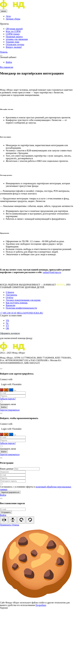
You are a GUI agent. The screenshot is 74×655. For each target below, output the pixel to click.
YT (7, 325)
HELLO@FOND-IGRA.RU (30, 313)
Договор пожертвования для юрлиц (23, 300)
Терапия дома (12, 42)
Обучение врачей (14, 28)
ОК (7, 328)
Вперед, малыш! (14, 47)
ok (6, 390)
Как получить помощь (17, 302)
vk (11, 390)
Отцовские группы (15, 44)
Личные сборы (13, 19)
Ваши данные (7, 468)
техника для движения (17, 39)
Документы (11, 295)
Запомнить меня (8, 404)
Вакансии (10, 305)
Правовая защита (14, 36)
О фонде (10, 292)
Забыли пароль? (8, 398)
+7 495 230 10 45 (8, 313)
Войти (9, 62)
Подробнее (41, 605)
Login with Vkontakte (11, 384)
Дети (8, 16)
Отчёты (9, 297)
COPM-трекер (13, 34)
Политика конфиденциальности (21, 308)
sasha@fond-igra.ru (52, 272)
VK (7, 320)
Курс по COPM (13, 31)
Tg (7, 323)
